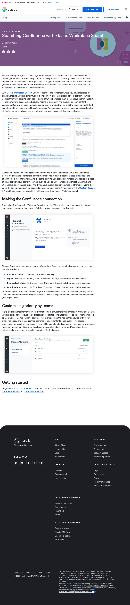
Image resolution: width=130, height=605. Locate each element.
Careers (58, 470)
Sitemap (47, 572)
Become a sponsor (63, 536)
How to (19, 31)
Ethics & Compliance (102, 485)
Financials (59, 511)
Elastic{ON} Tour (62, 532)
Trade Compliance (101, 482)
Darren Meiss (11, 43)
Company (55, 18)
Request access (100, 453)
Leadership (60, 449)
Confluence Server (34, 391)
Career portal (61, 474)
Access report (54, 2)
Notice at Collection (66, 592)
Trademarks (18, 572)
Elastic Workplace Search (19, 92)
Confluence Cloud (11, 391)
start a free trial (26, 388)
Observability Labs (112, 18)
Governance (60, 507)
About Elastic (61, 445)
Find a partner (99, 445)
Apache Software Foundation (97, 586)
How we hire (60, 478)
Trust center (98, 474)
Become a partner (101, 456)
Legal (95, 470)
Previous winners (63, 528)
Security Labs (93, 18)
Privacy (96, 478)
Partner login (99, 449)
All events (59, 539)
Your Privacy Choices (83, 592)
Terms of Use (30, 572)
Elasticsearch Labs (73, 18)
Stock (57, 514)
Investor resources (63, 503)
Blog (5, 17)
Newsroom (60, 456)
